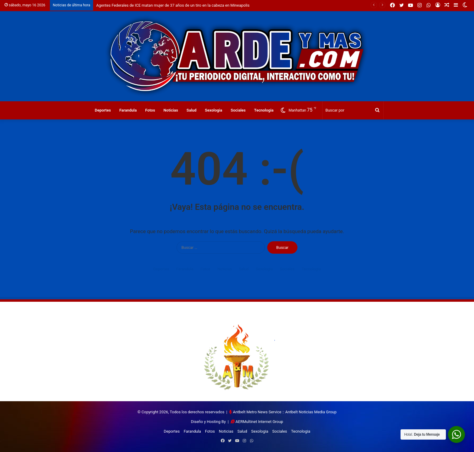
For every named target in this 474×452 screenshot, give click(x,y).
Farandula (128, 110)
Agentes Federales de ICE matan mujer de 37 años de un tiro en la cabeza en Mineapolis (172, 5)
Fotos (150, 110)
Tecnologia (264, 110)
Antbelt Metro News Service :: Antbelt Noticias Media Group (284, 412)
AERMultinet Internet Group (259, 421)
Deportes (103, 110)
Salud (191, 110)
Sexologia (213, 110)
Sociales (238, 110)
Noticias (171, 110)
